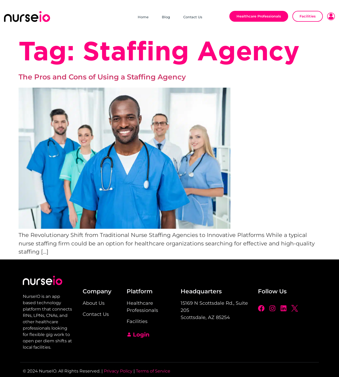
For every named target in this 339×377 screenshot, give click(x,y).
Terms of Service (153, 371)
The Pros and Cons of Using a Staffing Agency (103, 77)
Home (143, 17)
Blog (166, 17)
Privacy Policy (118, 371)
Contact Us (192, 17)
